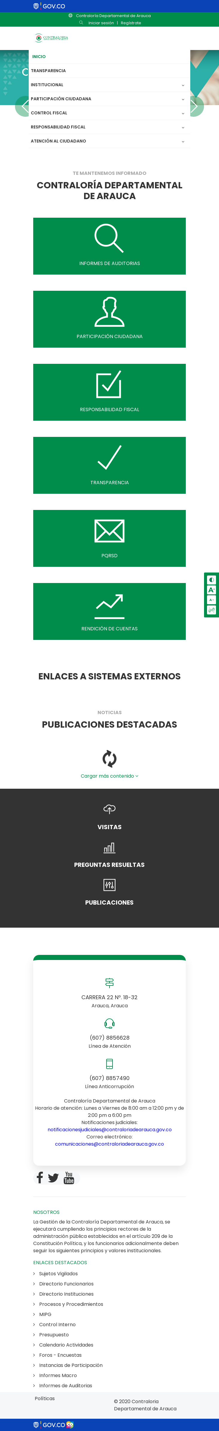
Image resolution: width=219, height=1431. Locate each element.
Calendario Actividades (63, 1344)
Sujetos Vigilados (55, 1273)
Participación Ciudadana (62, 99)
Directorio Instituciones (63, 1294)
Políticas (45, 1398)
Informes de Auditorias (62, 1385)
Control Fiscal (50, 113)
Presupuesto (51, 1334)
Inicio (39, 57)
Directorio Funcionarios (63, 1283)
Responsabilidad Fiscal (60, 127)
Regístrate (131, 23)
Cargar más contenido (109, 776)
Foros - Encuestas (57, 1355)
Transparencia (48, 71)
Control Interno (54, 1324)
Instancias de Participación (68, 1365)
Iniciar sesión (101, 23)
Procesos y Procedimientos (68, 1304)
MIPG (42, 1314)
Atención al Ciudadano (58, 141)
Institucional (48, 85)
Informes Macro (55, 1375)
